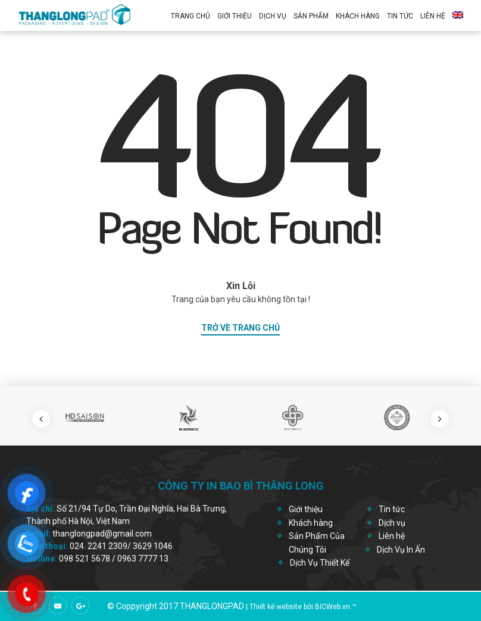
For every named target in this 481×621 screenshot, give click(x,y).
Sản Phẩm (311, 16)
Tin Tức (400, 16)
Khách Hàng (358, 16)
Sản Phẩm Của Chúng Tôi (317, 542)
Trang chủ (190, 16)
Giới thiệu (234, 16)
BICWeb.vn (332, 607)
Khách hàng (311, 523)
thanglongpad (212, 606)
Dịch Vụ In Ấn (401, 549)
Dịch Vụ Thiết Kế (319, 562)
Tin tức (392, 509)
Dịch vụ (272, 16)
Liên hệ (432, 16)
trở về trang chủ (240, 328)
